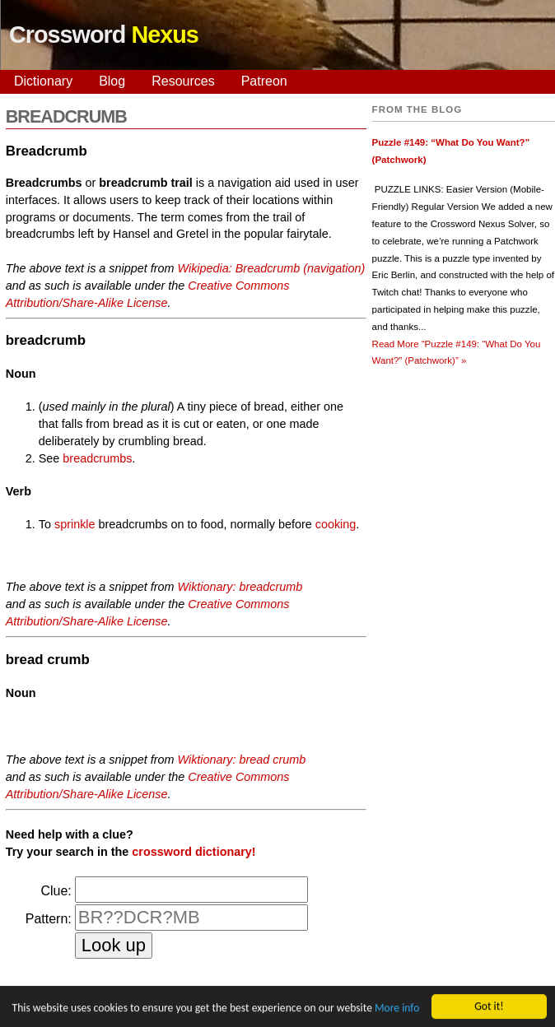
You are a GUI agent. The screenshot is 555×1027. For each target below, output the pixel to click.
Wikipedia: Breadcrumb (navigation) (272, 268)
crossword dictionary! (193, 851)
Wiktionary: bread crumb (242, 759)
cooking (336, 524)
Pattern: (49, 919)
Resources (183, 81)
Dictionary (43, 81)
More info (397, 1008)
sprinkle (75, 524)
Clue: (55, 891)
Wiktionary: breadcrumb (240, 586)
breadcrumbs (97, 458)
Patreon (264, 81)
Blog (112, 81)
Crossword (103, 34)
